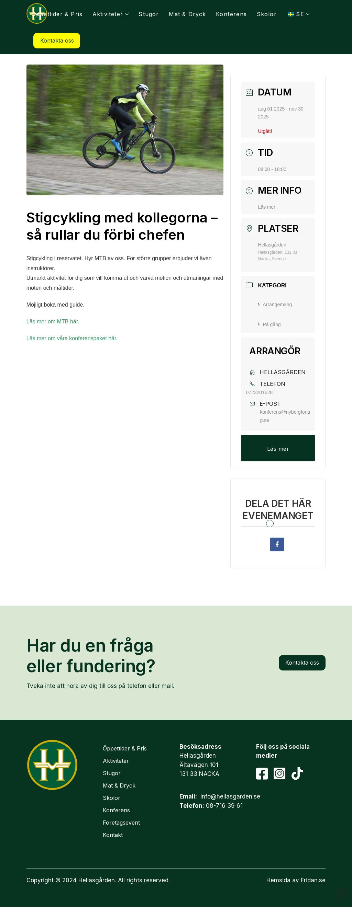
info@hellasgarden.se (230, 796)
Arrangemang (275, 304)
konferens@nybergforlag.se (285, 416)
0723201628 (259, 392)
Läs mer (266, 207)
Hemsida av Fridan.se (296, 880)
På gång (269, 324)
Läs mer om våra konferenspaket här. (72, 338)
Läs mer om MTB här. (53, 321)
